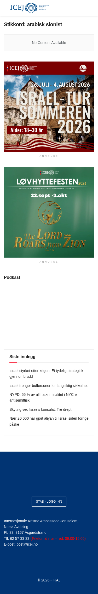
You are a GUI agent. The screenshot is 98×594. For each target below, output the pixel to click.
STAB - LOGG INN (49, 501)
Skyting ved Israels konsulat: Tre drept (40, 409)
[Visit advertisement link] (49, 107)
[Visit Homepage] (30, 8)
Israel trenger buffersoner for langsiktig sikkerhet (48, 386)
